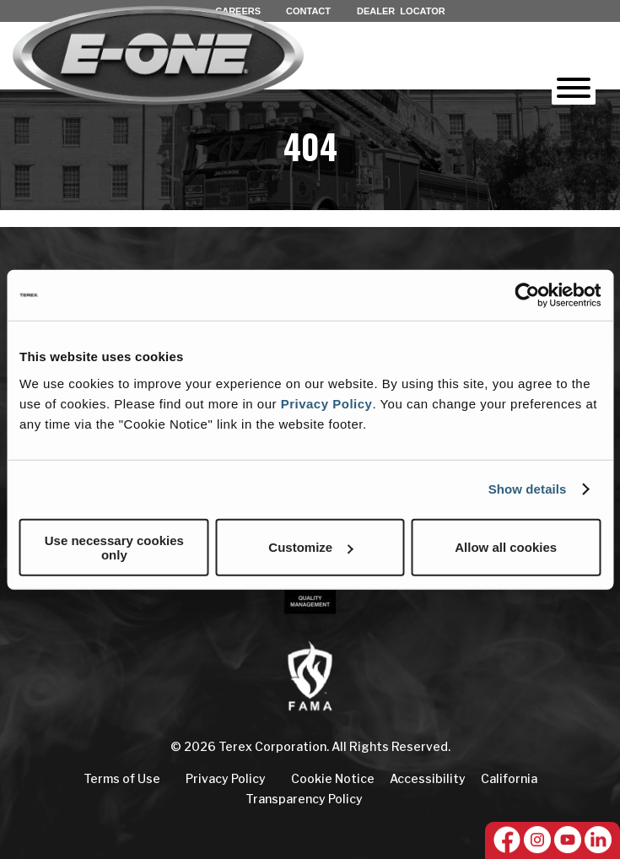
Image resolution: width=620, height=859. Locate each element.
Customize (310, 547)
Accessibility (428, 778)
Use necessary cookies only (114, 546)
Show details (527, 489)
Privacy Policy (327, 403)
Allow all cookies (506, 547)
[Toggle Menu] (573, 88)
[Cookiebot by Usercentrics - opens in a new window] (527, 295)
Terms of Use (122, 778)
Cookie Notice (333, 778)
